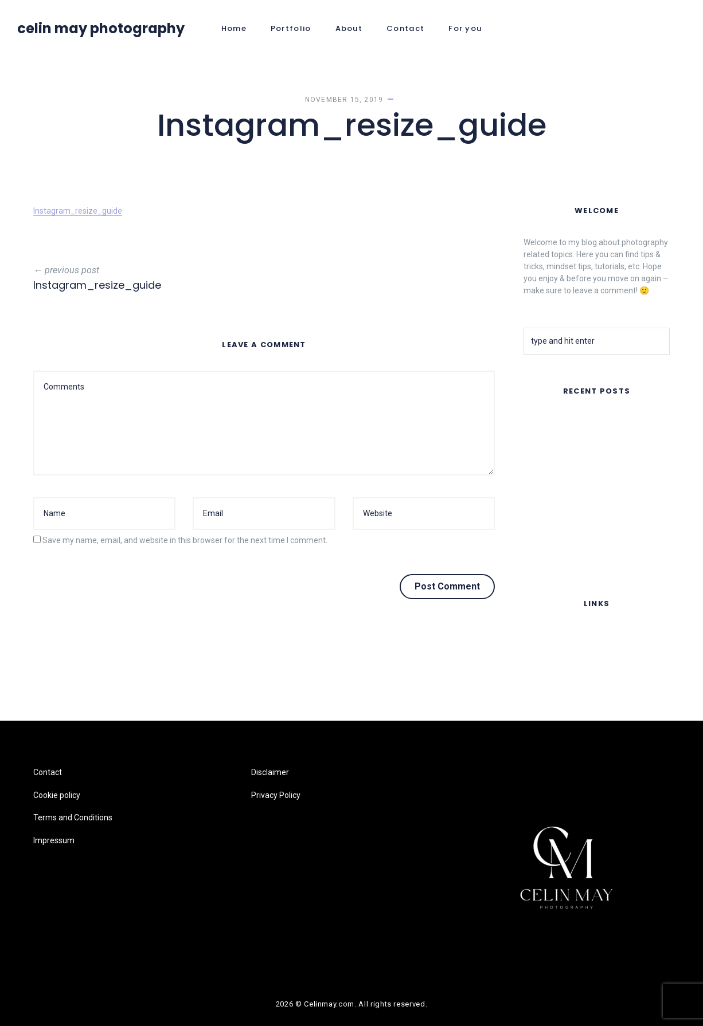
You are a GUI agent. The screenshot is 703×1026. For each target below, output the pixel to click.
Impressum (544, 703)
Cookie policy (547, 657)
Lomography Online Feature (574, 552)
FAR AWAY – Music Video (569, 422)
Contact (405, 28)
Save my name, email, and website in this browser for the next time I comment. (184, 540)
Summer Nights (552, 452)
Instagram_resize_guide (77, 210)
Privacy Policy (275, 795)
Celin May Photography (101, 28)
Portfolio (291, 28)
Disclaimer (270, 772)
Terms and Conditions (563, 680)
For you (465, 28)
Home (234, 28)
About (349, 28)
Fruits (534, 522)
